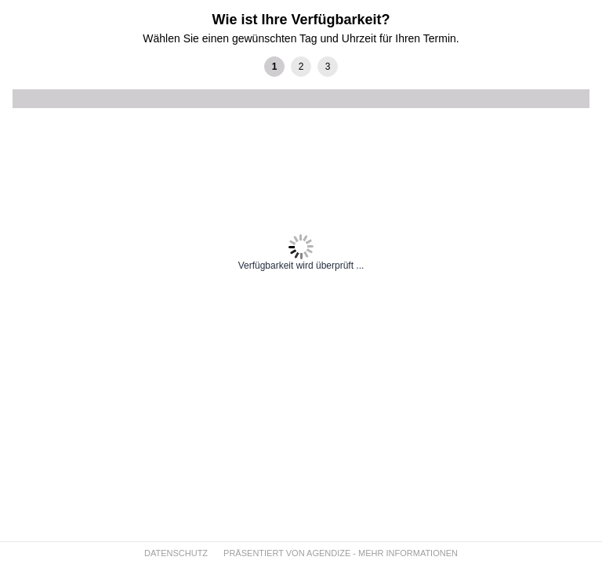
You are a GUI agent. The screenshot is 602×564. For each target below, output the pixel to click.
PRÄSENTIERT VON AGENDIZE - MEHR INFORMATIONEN (340, 553)
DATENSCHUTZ (176, 553)
